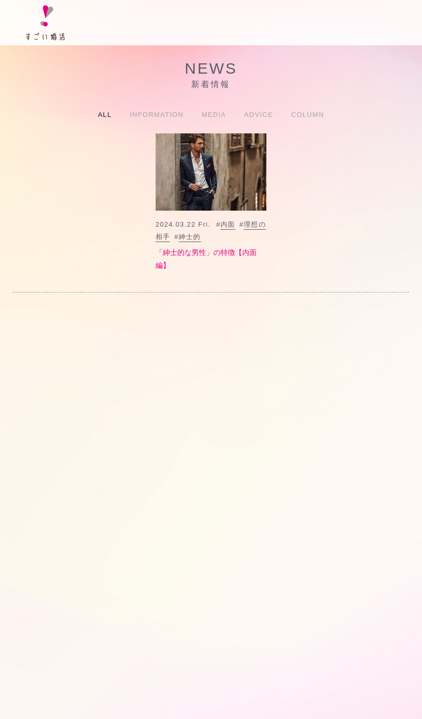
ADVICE (258, 114)
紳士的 (190, 237)
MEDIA (213, 114)
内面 (228, 224)
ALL (105, 114)
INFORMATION (156, 114)
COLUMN (307, 114)
